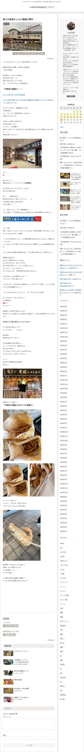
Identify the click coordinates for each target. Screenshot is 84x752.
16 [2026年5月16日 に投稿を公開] (77, 117)
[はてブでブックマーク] (29, 53)
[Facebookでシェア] (22, 53)
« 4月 (61, 127)
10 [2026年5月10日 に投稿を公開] (80, 114)
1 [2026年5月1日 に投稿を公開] (74, 111)
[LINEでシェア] (35, 53)
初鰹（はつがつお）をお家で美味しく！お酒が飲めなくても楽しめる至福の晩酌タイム (71, 165)
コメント (7, 690)
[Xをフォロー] (4, 634)
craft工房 (71, 33)
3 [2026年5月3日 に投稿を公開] (80, 111)
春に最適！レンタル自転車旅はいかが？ (71, 139)
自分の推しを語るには (67, 144)
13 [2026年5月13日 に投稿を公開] (68, 117)
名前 (4, 711)
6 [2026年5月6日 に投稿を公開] (67, 114)
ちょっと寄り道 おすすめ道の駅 (14, 94)
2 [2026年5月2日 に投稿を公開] (77, 111)
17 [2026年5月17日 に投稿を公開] (80, 117)
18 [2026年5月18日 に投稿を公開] (61, 120)
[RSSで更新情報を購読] (14, 634)
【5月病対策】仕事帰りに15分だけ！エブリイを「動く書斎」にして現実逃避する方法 (71, 150)
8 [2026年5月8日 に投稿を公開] (74, 114)
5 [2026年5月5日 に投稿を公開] (64, 114)
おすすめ (6, 618)
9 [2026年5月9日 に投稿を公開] (77, 114)
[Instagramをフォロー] (7, 634)
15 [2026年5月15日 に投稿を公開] (74, 117)
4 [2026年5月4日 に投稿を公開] (61, 114)
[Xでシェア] (15, 53)
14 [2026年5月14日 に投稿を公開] (71, 117)
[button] (42, 53)
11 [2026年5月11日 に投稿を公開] (61, 117)
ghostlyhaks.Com (65, 286)
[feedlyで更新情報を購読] (10, 634)
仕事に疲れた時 (65, 279)
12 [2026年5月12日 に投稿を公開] (64, 117)
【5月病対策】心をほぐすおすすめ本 (70, 158)
